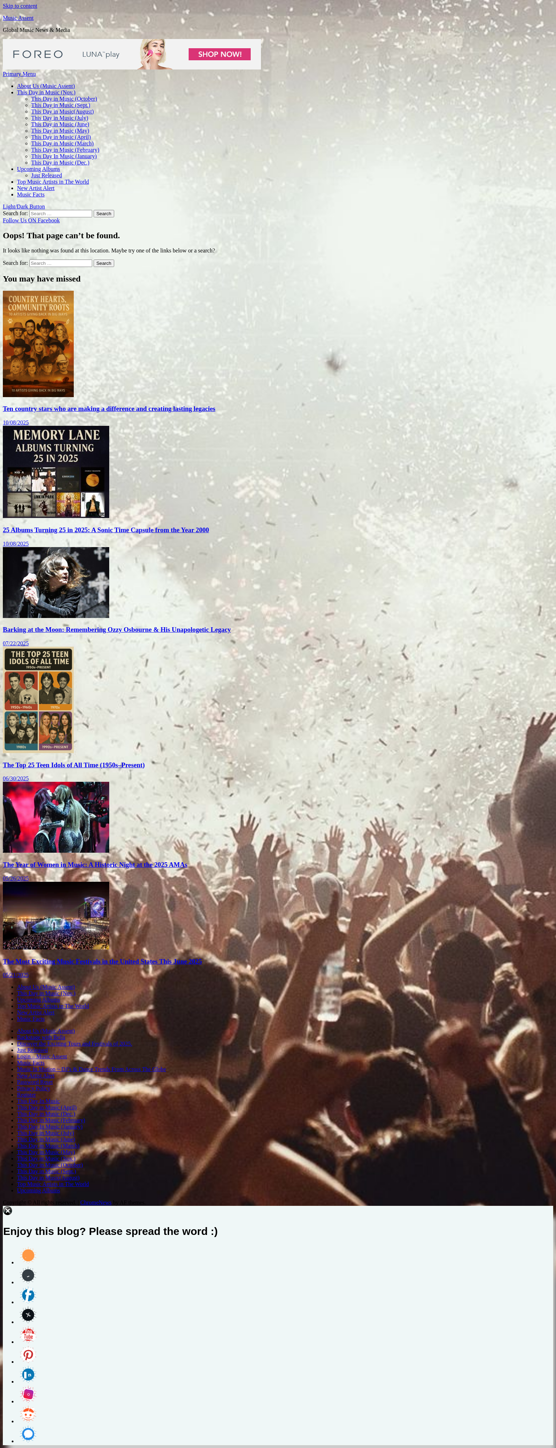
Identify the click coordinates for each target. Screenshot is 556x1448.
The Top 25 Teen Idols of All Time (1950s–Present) (74, 765)
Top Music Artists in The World (53, 182)
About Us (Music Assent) (46, 86)
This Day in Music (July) (59, 118)
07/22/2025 (16, 643)
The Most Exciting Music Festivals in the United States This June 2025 (102, 961)
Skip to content (20, 6)
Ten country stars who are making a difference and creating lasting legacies (109, 408)
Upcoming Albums (38, 169)
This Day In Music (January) (64, 156)
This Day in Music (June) (60, 124)
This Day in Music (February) (65, 150)
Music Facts (31, 194)
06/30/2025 (16, 778)
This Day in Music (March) (62, 143)
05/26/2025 (16, 878)
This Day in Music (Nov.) (46, 92)
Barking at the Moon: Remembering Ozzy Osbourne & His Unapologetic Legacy (117, 629)
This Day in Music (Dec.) (60, 163)
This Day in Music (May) (60, 131)
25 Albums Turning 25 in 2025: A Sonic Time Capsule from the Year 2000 (106, 530)
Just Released (46, 175)
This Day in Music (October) (64, 99)
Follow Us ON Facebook (31, 220)
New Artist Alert (36, 188)
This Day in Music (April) (61, 137)
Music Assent (18, 18)
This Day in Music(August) (62, 111)
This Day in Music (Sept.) (60, 105)
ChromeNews (95, 1202)
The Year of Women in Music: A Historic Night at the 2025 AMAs (95, 864)
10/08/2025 (16, 422)
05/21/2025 (16, 975)
